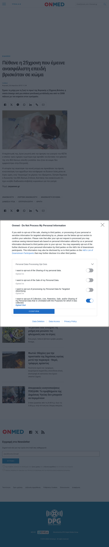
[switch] (89, 270)
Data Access (54, 321)
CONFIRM (34, 311)
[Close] (103, 225)
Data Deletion (38, 321)
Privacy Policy (70, 321)
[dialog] (54, 273)
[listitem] (54, 264)
